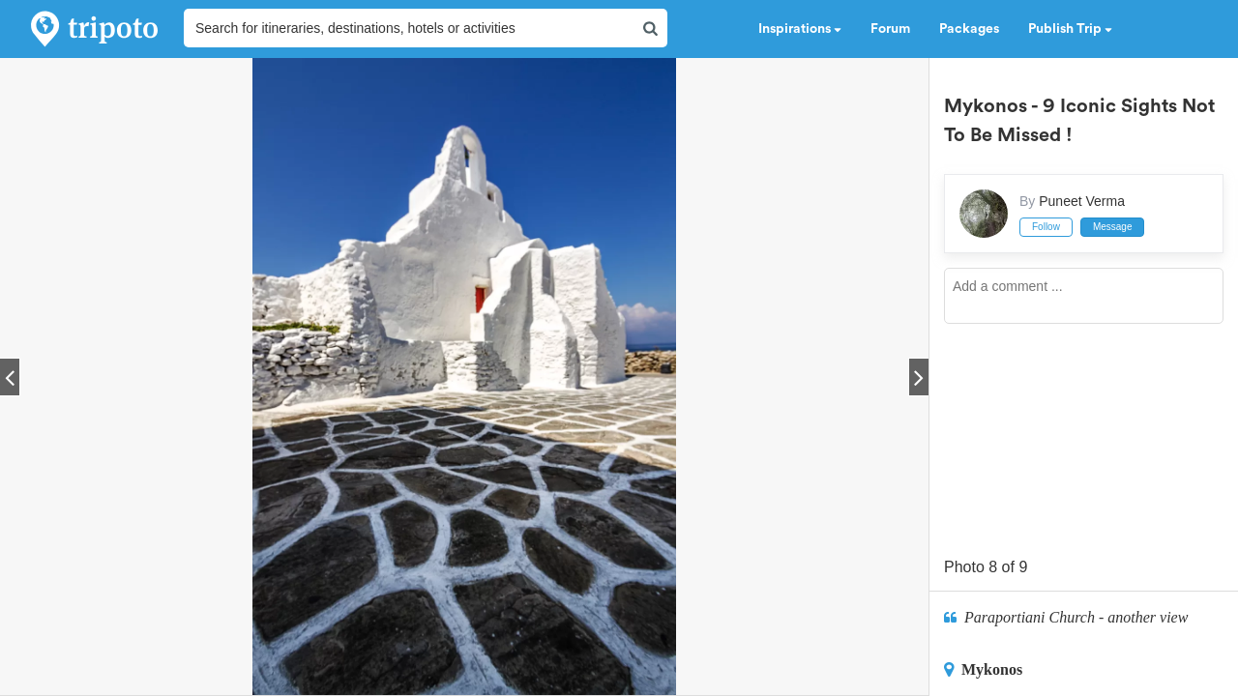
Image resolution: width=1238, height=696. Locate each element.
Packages (969, 29)
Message (1113, 226)
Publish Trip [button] (1070, 29)
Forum (890, 29)
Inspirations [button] (799, 29)
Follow (1046, 226)
